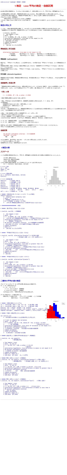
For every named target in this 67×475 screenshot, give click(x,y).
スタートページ (5, 2)
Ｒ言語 (23, 2)
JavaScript (12, 2)
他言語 (18, 2)
